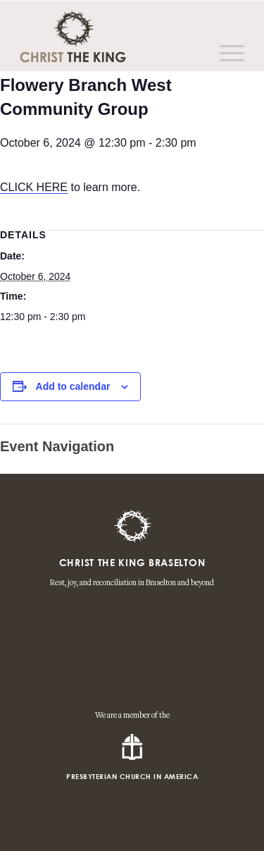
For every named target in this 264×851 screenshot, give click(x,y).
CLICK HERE (34, 187)
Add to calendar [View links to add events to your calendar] (73, 386)
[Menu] (225, 53)
